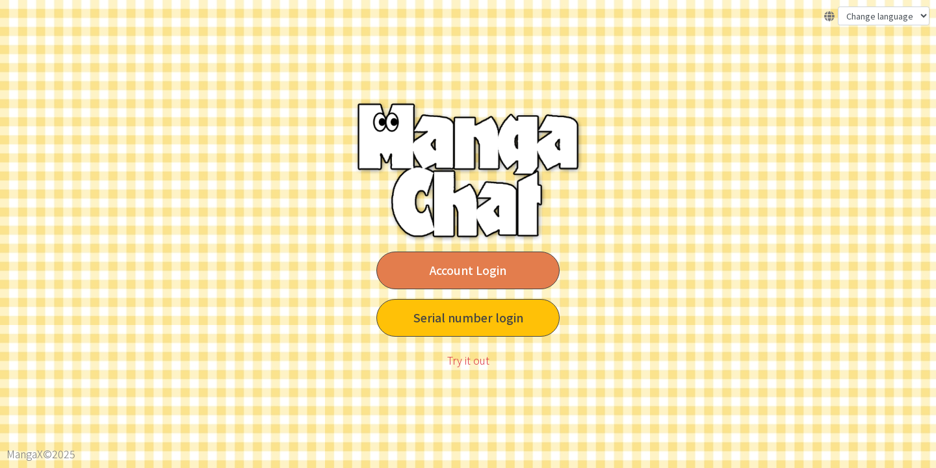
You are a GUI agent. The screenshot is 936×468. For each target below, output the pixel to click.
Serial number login (468, 317)
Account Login (468, 270)
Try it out (468, 360)
